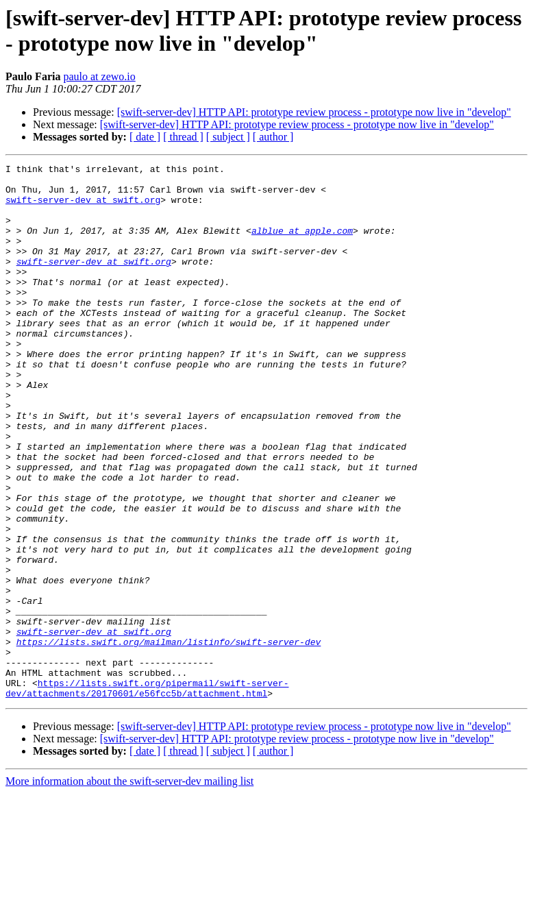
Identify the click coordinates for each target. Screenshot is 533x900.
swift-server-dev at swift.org (82, 208)
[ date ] (144, 137)
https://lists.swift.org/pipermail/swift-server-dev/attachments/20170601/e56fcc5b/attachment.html (146, 793)
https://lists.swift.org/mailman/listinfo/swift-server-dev (168, 738)
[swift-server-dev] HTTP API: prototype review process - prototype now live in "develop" (314, 112)
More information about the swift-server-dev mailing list (129, 888)
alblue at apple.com (302, 245)
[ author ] (273, 137)
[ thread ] (183, 137)
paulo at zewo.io (99, 76)
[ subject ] (228, 137)
